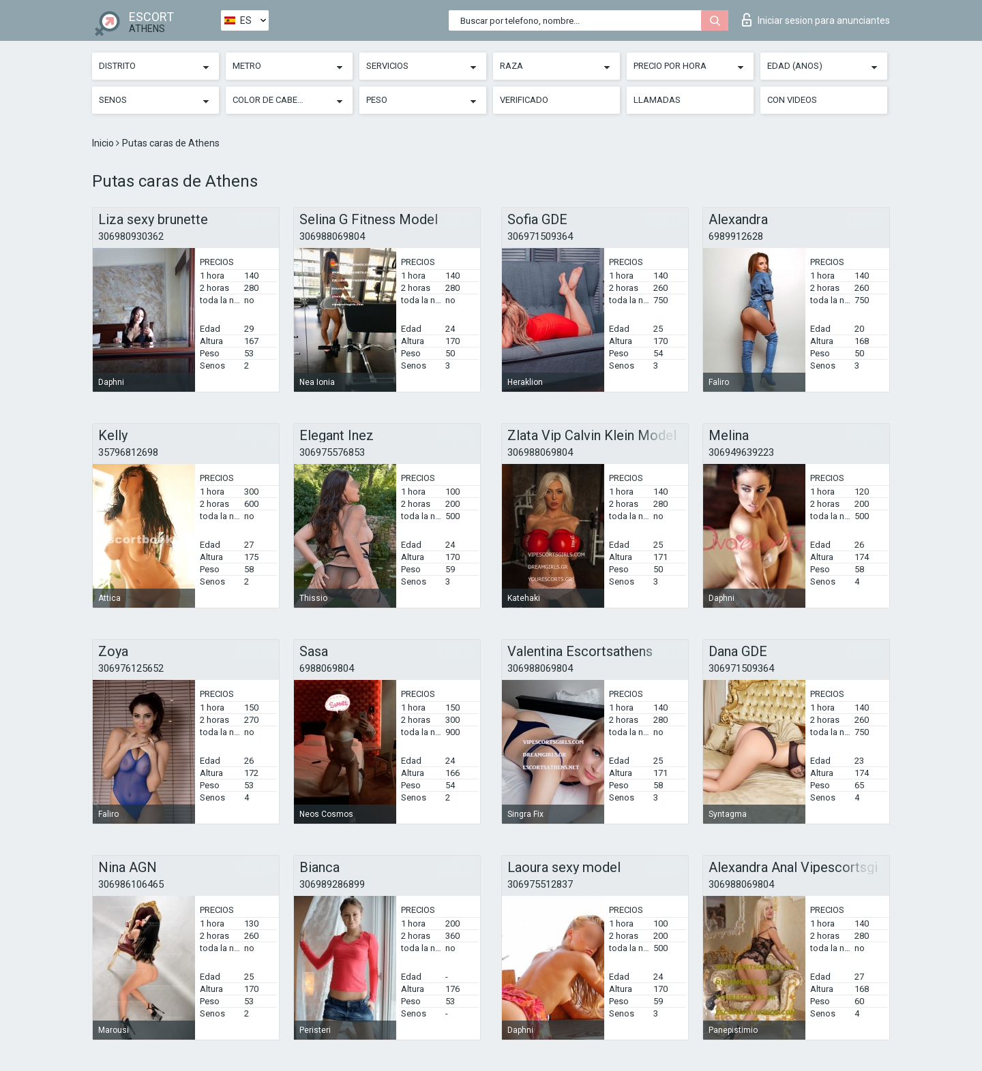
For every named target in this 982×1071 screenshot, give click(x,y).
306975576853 (332, 452)
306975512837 (540, 884)
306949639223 (741, 452)
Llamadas (657, 100)
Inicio (104, 143)
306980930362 (131, 236)
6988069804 (326, 668)
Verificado (524, 100)
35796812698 (128, 452)
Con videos (792, 100)
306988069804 (332, 236)
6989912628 (736, 236)
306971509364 (540, 236)
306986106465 (131, 884)
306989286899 (332, 884)
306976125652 (131, 668)
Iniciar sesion (816, 19)
